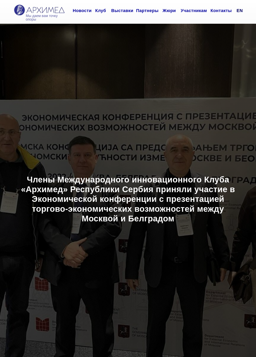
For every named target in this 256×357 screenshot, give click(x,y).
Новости (82, 10)
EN (240, 10)
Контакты (221, 10)
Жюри (169, 10)
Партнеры (147, 10)
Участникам (194, 10)
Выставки (122, 10)
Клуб (100, 10)
